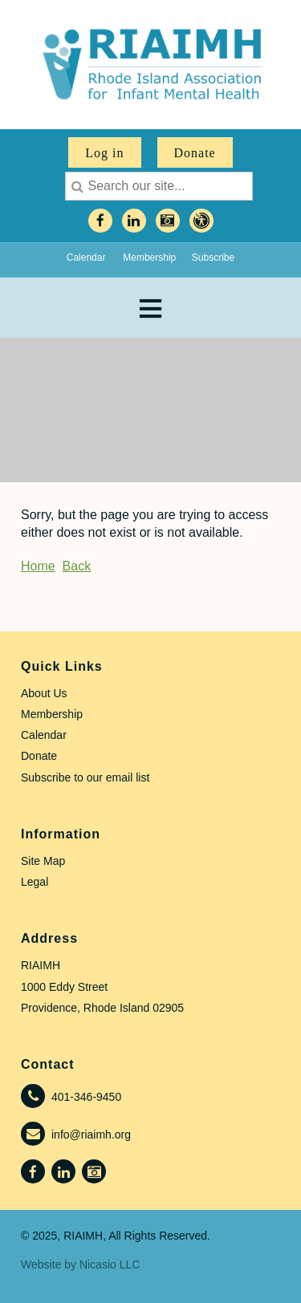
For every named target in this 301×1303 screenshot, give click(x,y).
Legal (34, 881)
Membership (149, 257)
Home (38, 566)
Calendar (86, 257)
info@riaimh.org (91, 1134)
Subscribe (213, 257)
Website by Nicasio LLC (80, 1264)
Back (77, 566)
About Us (44, 693)
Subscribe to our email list (85, 777)
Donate (195, 153)
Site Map (43, 860)
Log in (104, 153)
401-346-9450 (86, 1096)
